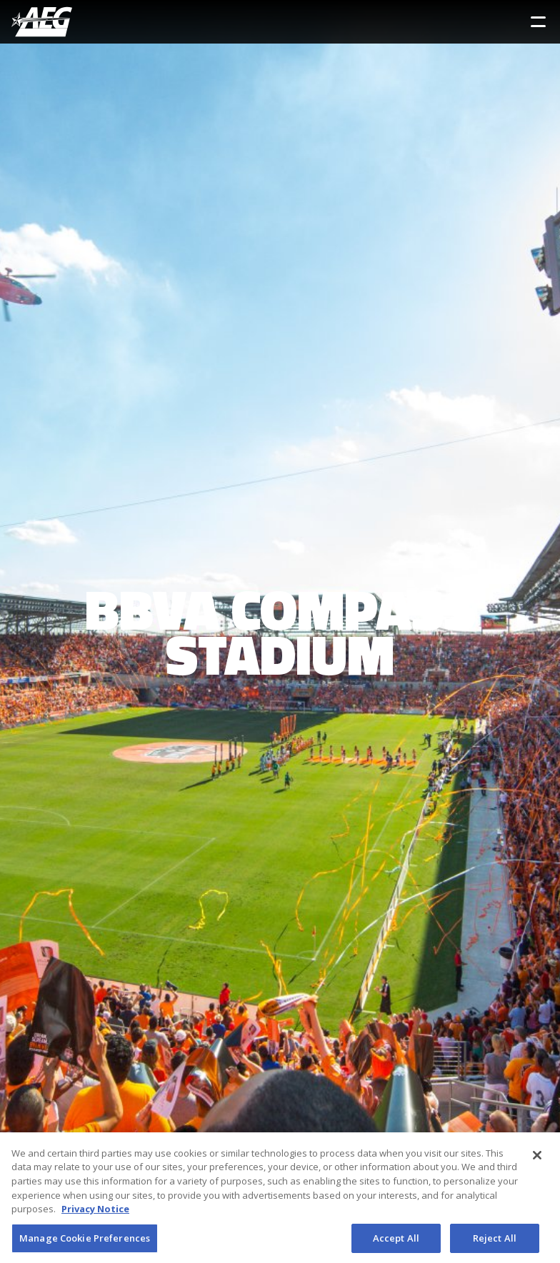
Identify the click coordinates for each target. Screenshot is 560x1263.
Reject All (494, 1240)
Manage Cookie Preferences (84, 1240)
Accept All (396, 1240)
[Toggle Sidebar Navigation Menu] (538, 22)
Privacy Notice (95, 1211)
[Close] (537, 1158)
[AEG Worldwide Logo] (41, 22)
